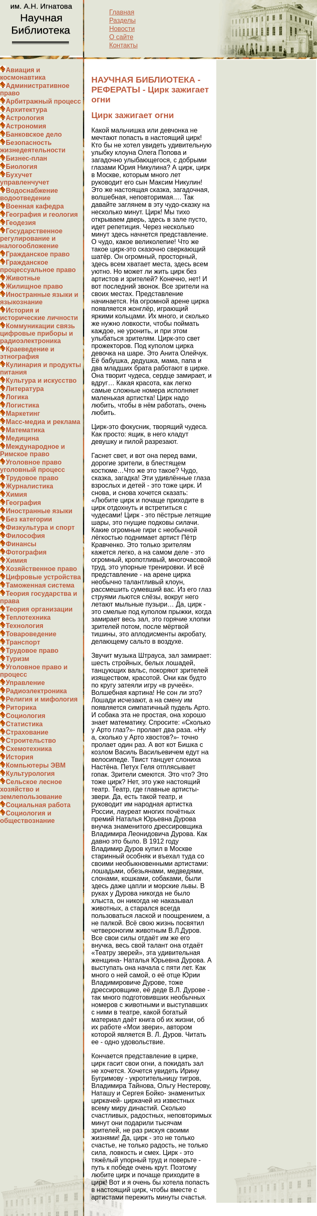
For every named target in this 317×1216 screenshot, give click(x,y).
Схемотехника (29, 748)
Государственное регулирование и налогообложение (31, 238)
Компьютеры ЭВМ (36, 765)
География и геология (42, 214)
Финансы (21, 544)
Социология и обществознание (27, 817)
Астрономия (26, 126)
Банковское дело (34, 134)
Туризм (17, 658)
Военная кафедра (35, 206)
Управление (25, 682)
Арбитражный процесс (43, 101)
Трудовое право (32, 477)
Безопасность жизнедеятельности (33, 146)
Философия (25, 535)
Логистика (22, 405)
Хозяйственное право (41, 568)
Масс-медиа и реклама (43, 421)
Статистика (24, 724)
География (23, 502)
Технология (24, 625)
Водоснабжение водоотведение (29, 194)
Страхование (27, 732)
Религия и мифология (42, 699)
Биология (21, 166)
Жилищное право (34, 286)
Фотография (26, 552)
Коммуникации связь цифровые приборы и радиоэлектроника (37, 333)
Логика (17, 397)
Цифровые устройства (43, 577)
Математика (25, 430)
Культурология (30, 773)
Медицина (22, 438)
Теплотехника (28, 617)
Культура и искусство (41, 380)
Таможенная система (40, 585)
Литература (25, 388)
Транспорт (23, 642)
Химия (16, 494)
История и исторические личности (39, 314)
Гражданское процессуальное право (38, 266)
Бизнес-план (26, 158)
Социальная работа (38, 804)
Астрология (25, 117)
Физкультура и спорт (40, 527)
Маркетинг (23, 413)
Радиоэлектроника (36, 691)
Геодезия (21, 222)
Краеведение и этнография (27, 353)
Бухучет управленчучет (24, 178)
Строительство (31, 740)
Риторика (21, 707)
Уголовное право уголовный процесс (32, 466)
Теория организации (39, 609)
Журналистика (29, 486)
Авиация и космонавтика (22, 73)
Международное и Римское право (32, 450)
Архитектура (26, 109)
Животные (23, 278)
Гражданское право (38, 254)
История (19, 757)
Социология (25, 715)
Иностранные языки (39, 510)
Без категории (29, 519)
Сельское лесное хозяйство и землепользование (31, 789)
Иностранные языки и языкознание (39, 298)
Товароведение (31, 634)
